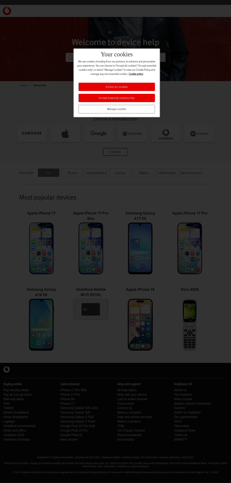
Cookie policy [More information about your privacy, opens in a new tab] (136, 74)
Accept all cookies (117, 86)
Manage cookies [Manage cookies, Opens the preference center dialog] (116, 109)
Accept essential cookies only (116, 98)
